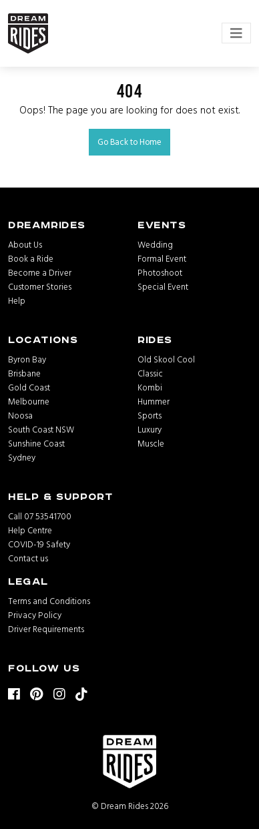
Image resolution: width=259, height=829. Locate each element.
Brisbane (24, 373)
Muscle (151, 443)
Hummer (154, 401)
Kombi (150, 387)
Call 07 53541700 (39, 516)
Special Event (163, 286)
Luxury (150, 429)
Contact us (28, 558)
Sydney (21, 457)
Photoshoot (160, 272)
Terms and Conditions (49, 600)
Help (16, 300)
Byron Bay (27, 359)
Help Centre (30, 530)
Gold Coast (29, 387)
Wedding (155, 244)
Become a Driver (39, 272)
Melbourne (28, 401)
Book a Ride (30, 258)
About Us (25, 244)
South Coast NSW (41, 429)
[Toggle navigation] (236, 33)
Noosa (20, 415)
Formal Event (162, 258)
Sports (150, 415)
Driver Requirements (46, 628)
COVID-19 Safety (39, 544)
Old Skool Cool (166, 359)
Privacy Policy (34, 614)
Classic (150, 373)
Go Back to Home (129, 141)
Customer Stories (39, 286)
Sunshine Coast (36, 443)
